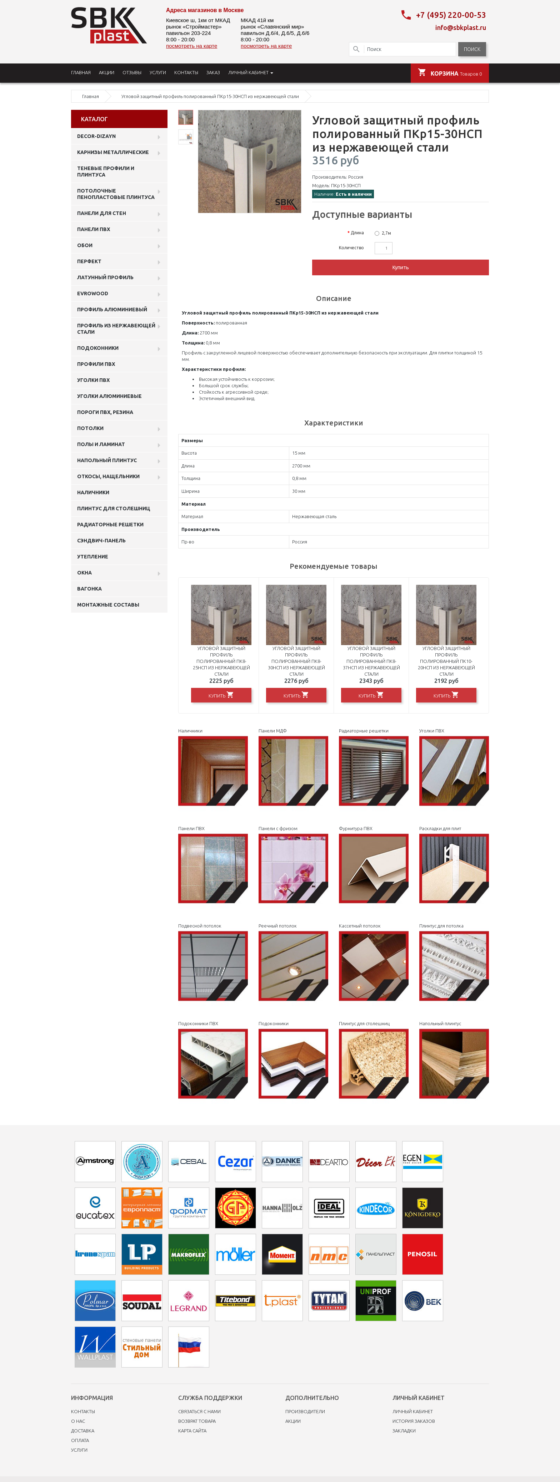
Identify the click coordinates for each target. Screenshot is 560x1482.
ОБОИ (84, 245)
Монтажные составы (108, 605)
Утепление (92, 556)
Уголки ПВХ (93, 380)
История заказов (413, 1421)
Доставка (82, 1430)
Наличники (93, 492)
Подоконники (98, 348)
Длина (357, 232)
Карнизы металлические (113, 152)
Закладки (404, 1430)
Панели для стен (101, 213)
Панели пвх (93, 229)
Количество (351, 247)
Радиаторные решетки (110, 524)
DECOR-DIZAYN (96, 136)
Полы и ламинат (101, 444)
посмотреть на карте (191, 46)
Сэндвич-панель (101, 540)
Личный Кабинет (412, 1411)
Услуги (79, 1449)
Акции (293, 1421)
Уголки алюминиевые (109, 396)
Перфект (89, 261)
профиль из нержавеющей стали (116, 329)
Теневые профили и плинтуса (105, 171)
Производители (305, 1411)
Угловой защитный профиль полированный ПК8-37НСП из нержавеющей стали (371, 661)
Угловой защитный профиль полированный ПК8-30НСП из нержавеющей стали (296, 661)
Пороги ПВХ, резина (105, 412)
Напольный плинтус (107, 460)
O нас (78, 1421)
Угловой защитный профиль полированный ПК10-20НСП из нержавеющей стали (446, 661)
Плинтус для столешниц (113, 508)
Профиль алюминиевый (112, 309)
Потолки (90, 428)
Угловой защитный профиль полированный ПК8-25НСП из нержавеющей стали (221, 661)
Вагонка (89, 589)
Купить (400, 267)
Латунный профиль (105, 277)
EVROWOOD (92, 293)
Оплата (80, 1440)
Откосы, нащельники (108, 476)
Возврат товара (197, 1421)
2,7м (386, 233)
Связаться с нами (199, 1411)
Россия (355, 176)
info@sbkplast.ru (460, 27)
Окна (84, 573)
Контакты (83, 1411)
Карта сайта (192, 1430)
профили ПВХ (96, 364)
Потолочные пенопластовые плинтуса (116, 194)
